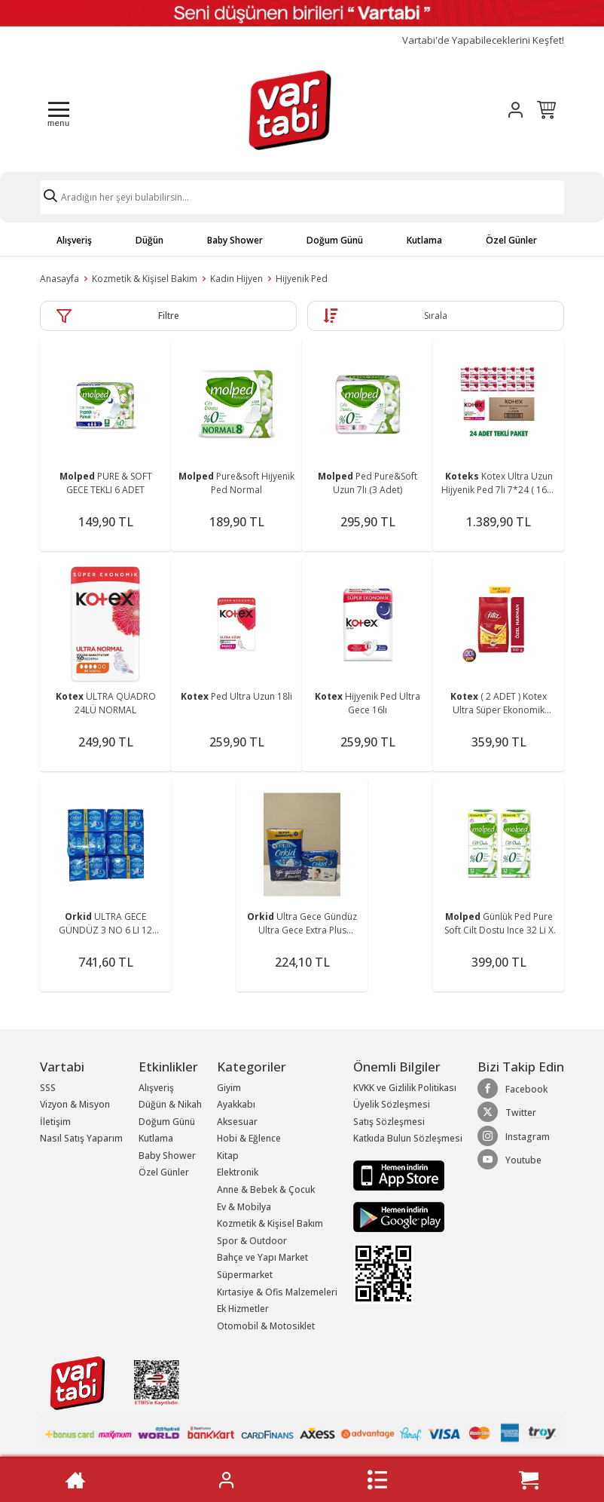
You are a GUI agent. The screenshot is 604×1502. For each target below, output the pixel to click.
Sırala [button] (435, 315)
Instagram (513, 1136)
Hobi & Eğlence (249, 1138)
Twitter (506, 1112)
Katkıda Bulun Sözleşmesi (407, 1138)
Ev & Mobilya (244, 1206)
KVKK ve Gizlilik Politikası (404, 1087)
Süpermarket (245, 1274)
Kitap (228, 1155)
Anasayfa (59, 278)
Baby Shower (235, 240)
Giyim (229, 1087)
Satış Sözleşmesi (389, 1121)
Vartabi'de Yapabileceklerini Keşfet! (483, 40)
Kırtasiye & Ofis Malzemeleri (277, 1292)
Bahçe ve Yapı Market (262, 1257)
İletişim (55, 1121)
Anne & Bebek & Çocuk (266, 1189)
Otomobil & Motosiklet (266, 1326)
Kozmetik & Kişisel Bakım (144, 278)
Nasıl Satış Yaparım (81, 1138)
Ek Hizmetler (243, 1308)
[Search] (302, 197)
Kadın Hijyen (236, 278)
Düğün (149, 240)
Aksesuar (237, 1121)
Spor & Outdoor (252, 1240)
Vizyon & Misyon (75, 1104)
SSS (48, 1087)
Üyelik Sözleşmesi (391, 1104)
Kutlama (424, 240)
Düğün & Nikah (170, 1104)
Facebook (512, 1089)
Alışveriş (74, 240)
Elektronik (237, 1172)
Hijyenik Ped (302, 278)
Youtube (509, 1159)
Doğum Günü (335, 240)
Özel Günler (511, 240)
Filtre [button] (168, 315)
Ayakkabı (236, 1104)
